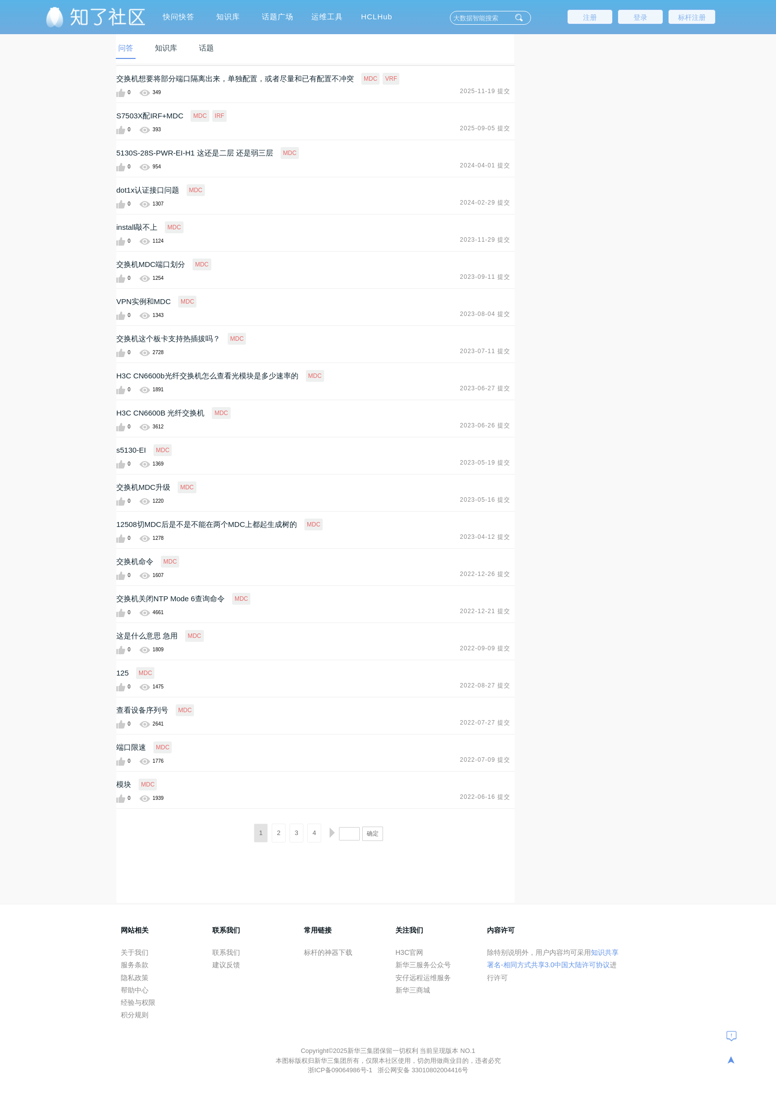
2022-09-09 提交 (485, 648)
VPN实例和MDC (143, 301)
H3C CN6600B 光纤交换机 (160, 413)
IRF (219, 115)
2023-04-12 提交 (485, 536)
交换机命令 (134, 561)
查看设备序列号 (142, 710)
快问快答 (178, 16)
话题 (206, 48)
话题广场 (277, 16)
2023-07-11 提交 (485, 351)
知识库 (228, 16)
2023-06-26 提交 (485, 425)
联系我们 (226, 952)
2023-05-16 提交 (485, 499)
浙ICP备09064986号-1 (341, 1070)
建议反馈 (226, 965)
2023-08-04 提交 (485, 314)
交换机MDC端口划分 (150, 264)
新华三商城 (412, 990)
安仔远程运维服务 (423, 978)
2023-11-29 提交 (485, 239)
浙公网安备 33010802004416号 (423, 1070)
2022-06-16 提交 (485, 796)
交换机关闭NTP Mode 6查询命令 (170, 598)
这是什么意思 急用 (147, 635)
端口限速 (131, 747)
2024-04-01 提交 (485, 165)
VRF (391, 78)
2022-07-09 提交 (485, 759)
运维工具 (327, 16)
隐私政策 (134, 978)
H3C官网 (409, 952)
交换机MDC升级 (143, 487)
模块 (123, 784)
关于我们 (134, 952)
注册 (590, 17)
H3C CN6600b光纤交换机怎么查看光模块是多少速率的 (207, 375)
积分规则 (134, 1015)
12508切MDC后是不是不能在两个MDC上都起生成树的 (206, 524)
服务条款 (134, 965)
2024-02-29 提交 (485, 202)
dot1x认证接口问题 (147, 190)
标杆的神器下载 (328, 952)
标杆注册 (692, 17)
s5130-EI (131, 450)
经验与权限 (138, 1002)
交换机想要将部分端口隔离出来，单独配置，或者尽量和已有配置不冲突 (235, 78)
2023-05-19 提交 (485, 462)
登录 (640, 17)
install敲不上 (136, 227)
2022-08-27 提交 (485, 685)
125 (122, 673)
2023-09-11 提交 (485, 276)
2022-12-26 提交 (485, 574)
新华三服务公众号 (423, 965)
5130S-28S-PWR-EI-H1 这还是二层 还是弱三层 (194, 153)
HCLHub (376, 16)
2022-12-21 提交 (485, 611)
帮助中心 (134, 990)
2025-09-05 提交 (485, 128)
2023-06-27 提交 (485, 388)
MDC (370, 78)
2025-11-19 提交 (485, 91)
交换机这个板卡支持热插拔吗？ (168, 338)
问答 (125, 48)
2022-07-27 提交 (485, 722)
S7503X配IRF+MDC (149, 115)
